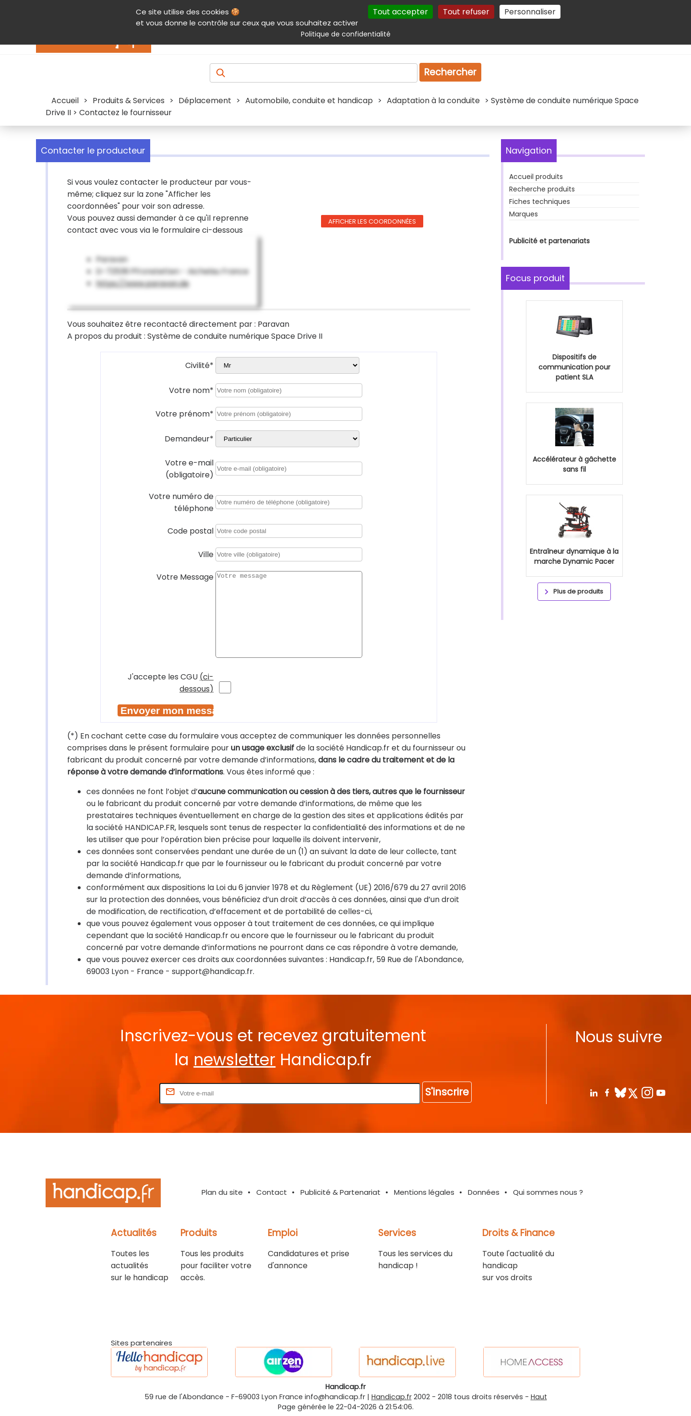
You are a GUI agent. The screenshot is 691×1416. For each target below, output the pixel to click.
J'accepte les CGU (171, 682)
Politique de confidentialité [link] (346, 34)
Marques (523, 214)
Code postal (190, 530)
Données (484, 1192)
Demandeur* (189, 438)
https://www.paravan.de (142, 283)
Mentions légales (424, 1192)
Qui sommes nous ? (548, 1192)
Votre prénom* (184, 413)
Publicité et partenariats (549, 241)
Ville (206, 554)
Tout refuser (466, 11)
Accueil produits (536, 176)
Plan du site (222, 1192)
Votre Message (185, 577)
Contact (271, 1192)
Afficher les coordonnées (372, 221)
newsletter (234, 1059)
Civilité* (199, 365)
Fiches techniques (539, 201)
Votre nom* (191, 390)
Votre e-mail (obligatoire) (189, 468)
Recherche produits (542, 189)
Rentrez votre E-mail (119, 1092)
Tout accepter (400, 11)
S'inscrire (447, 1092)
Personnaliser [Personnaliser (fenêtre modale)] (530, 11)
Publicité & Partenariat (340, 1192)
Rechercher (450, 72)
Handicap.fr (391, 1397)
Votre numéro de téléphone (181, 502)
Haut (539, 1397)
